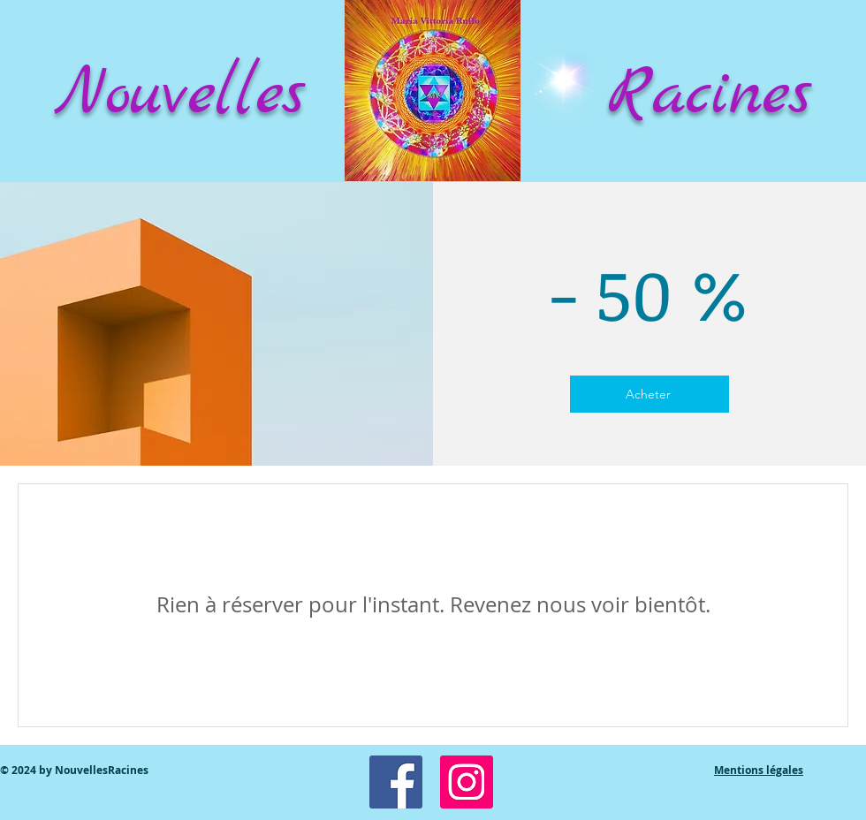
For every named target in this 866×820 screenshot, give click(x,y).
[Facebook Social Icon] (395, 782)
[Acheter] (649, 394)
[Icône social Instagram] (466, 782)
